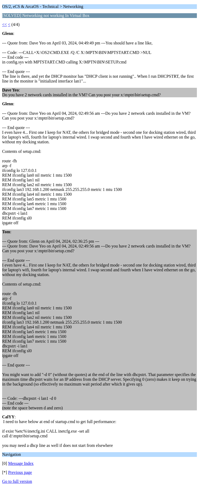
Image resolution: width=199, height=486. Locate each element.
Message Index (21, 463)
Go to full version (17, 481)
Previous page (20, 472)
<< (4, 24)
